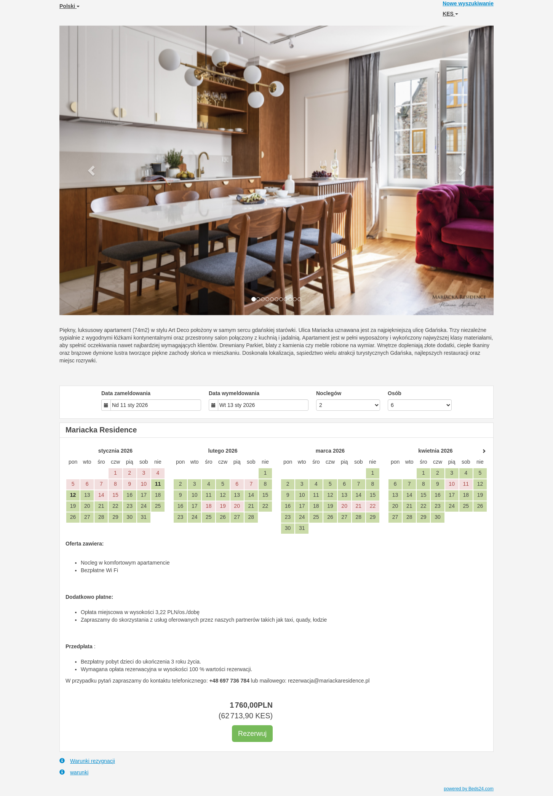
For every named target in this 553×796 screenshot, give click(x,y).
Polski (69, 6)
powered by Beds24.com (469, 788)
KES (450, 14)
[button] (92, 170)
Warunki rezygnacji (87, 761)
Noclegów (328, 393)
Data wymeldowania (234, 393)
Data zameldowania (125, 393)
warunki (73, 772)
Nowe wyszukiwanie (468, 3)
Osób (394, 393)
